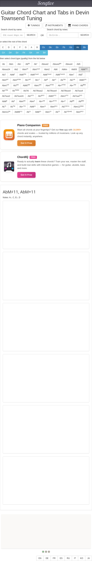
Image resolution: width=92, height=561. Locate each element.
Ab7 (72, 80)
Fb (64, 47)
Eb (57, 47)
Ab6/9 (74, 69)
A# (37, 52)
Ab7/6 (26, 91)
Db (50, 47)
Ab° (35, 64)
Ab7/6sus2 (38, 91)
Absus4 (68, 64)
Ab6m (64, 69)
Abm (11, 64)
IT (75, 558)
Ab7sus (77, 96)
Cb (43, 47)
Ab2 (16, 69)
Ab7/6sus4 (52, 91)
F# (24, 52)
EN (39, 558)
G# (30, 52)
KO (81, 558)
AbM (84, 69)
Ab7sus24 (18, 96)
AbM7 (82, 80)
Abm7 (37, 85)
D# (10, 52)
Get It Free (26, 143)
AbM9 (18, 112)
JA (88, 558)
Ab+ (19, 64)
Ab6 (55, 69)
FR (54, 558)
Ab (77, 47)
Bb (84, 47)
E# (17, 52)
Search (31, 35)
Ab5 (78, 64)
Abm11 (78, 106)
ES (61, 558)
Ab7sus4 (79, 91)
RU (68, 558)
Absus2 (45, 64)
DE (47, 558)
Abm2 (46, 69)
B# (44, 52)
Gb (70, 47)
